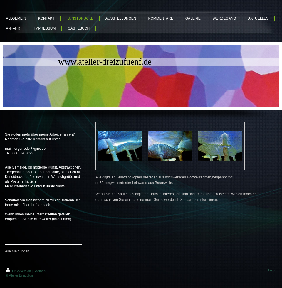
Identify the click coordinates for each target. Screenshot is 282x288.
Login (272, 270)
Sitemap (39, 271)
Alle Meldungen (17, 251)
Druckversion (19, 271)
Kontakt (39, 139)
